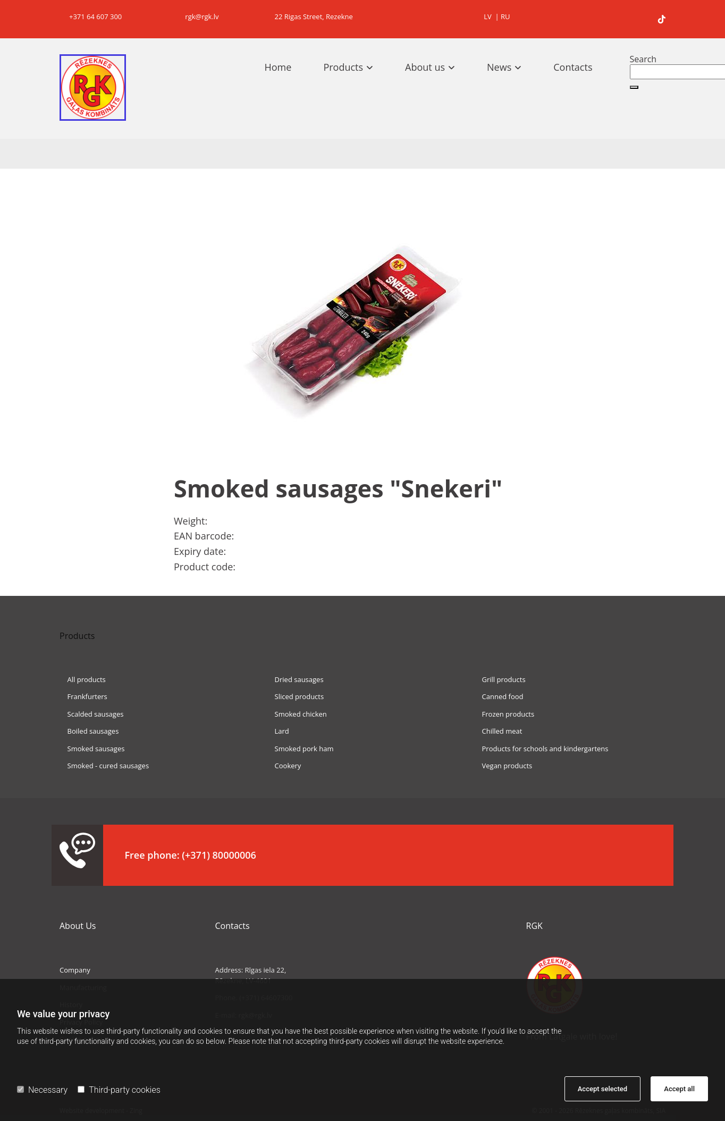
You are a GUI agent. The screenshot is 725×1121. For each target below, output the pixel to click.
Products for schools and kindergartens (541, 748)
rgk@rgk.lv (196, 16)
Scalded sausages (91, 714)
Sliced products (295, 696)
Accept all (679, 1089)
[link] (353, 67)
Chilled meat (498, 731)
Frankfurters (83, 696)
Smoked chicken (297, 714)
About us (425, 67)
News (499, 67)
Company (75, 970)
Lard (278, 731)
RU (505, 16)
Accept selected (602, 1089)
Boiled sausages (89, 731)
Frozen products (504, 714)
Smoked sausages (92, 748)
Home (278, 67)
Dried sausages (295, 679)
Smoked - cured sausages (104, 765)
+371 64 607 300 (91, 16)
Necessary (42, 1090)
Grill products (500, 679)
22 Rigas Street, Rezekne (310, 16)
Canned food (499, 696)
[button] (634, 87)
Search (643, 59)
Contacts (572, 67)
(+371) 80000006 (219, 855)
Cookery (284, 765)
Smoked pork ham (300, 748)
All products (83, 679)
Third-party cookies (119, 1090)
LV (488, 16)
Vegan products (503, 765)
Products (343, 67)
